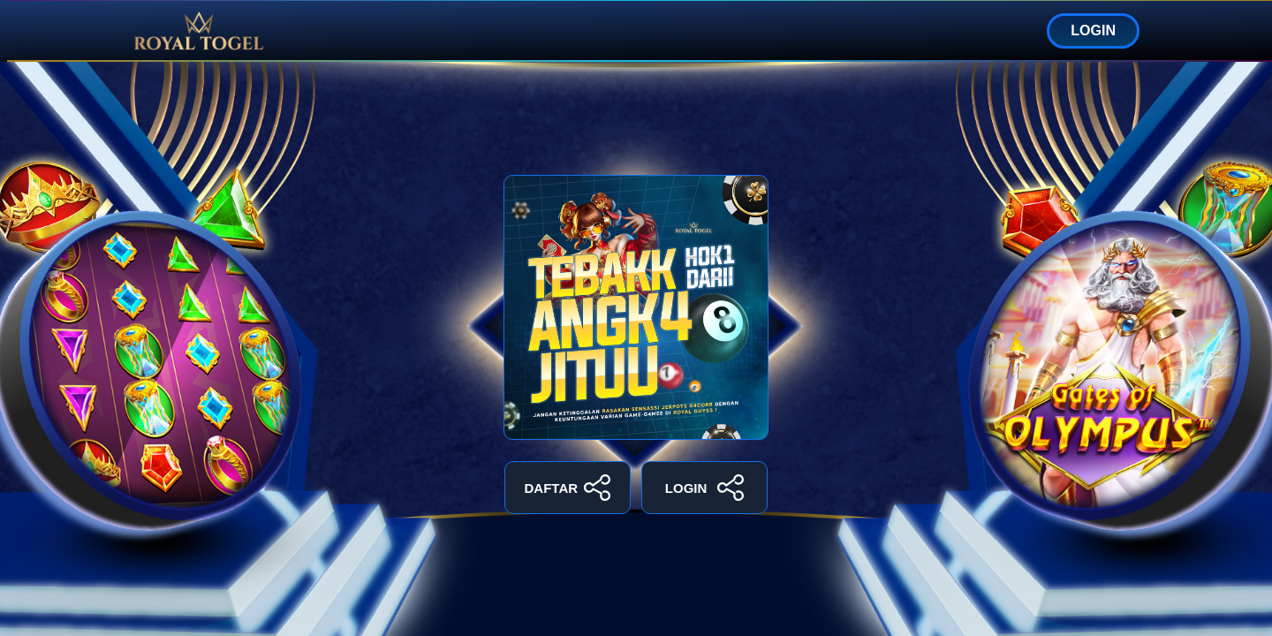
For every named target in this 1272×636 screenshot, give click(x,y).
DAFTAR (568, 487)
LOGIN (1093, 30)
